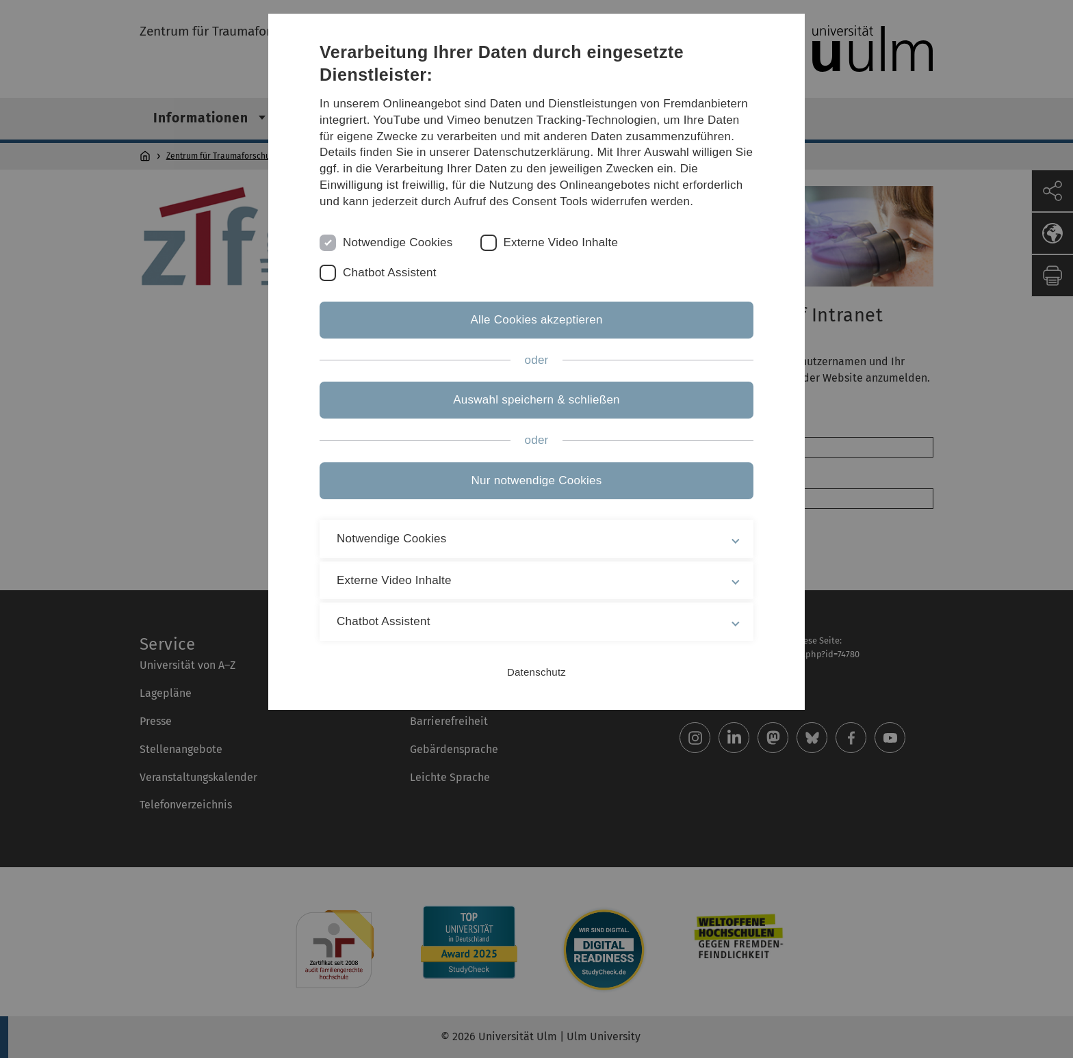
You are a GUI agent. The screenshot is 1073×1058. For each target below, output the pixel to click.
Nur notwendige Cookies (536, 480)
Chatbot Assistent (390, 272)
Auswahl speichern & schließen (536, 399)
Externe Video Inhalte (561, 242)
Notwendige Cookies (398, 242)
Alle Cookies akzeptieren (536, 319)
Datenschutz (536, 672)
